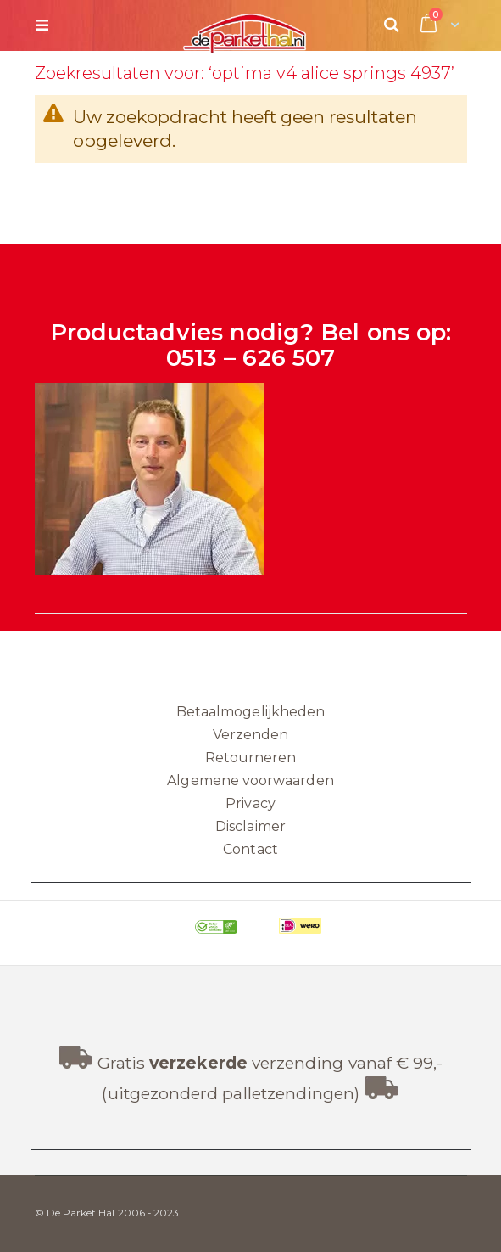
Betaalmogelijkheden (250, 712)
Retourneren (251, 758)
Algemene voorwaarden (250, 780)
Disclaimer (250, 826)
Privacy (250, 803)
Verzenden (251, 735)
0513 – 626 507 (250, 358)
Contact (250, 849)
